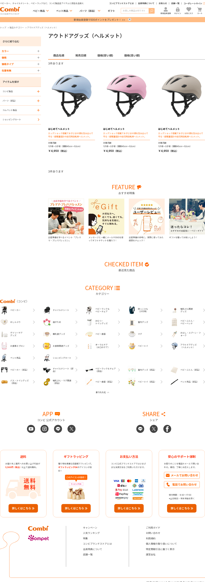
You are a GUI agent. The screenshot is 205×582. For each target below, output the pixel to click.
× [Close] (129, 19)
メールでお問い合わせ (184, 475)
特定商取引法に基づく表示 (160, 549)
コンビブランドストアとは (121, 3)
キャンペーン (90, 527)
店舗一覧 (175, 3)
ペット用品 (62, 10)
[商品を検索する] (135, 11)
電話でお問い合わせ (184, 484)
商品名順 (58, 55)
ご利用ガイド (153, 527)
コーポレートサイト (193, 3)
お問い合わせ (153, 532)
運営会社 (150, 554)
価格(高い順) (132, 55)
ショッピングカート (12, 119)
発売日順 (80, 55)
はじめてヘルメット (59, 128)
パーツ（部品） (88, 10)
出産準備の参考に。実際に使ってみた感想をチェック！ (146, 239)
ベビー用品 (39, 10)
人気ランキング (91, 532)
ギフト (111, 10)
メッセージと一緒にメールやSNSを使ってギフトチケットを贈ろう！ (105, 239)
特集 (85, 538)
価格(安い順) (105, 55)
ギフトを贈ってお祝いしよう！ (183, 237)
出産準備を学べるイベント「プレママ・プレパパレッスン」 (64, 239)
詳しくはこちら (21, 508)
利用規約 (150, 538)
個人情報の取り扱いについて (161, 543)
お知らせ (163, 3)
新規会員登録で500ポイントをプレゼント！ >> (99, 19)
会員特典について (146, 3)
